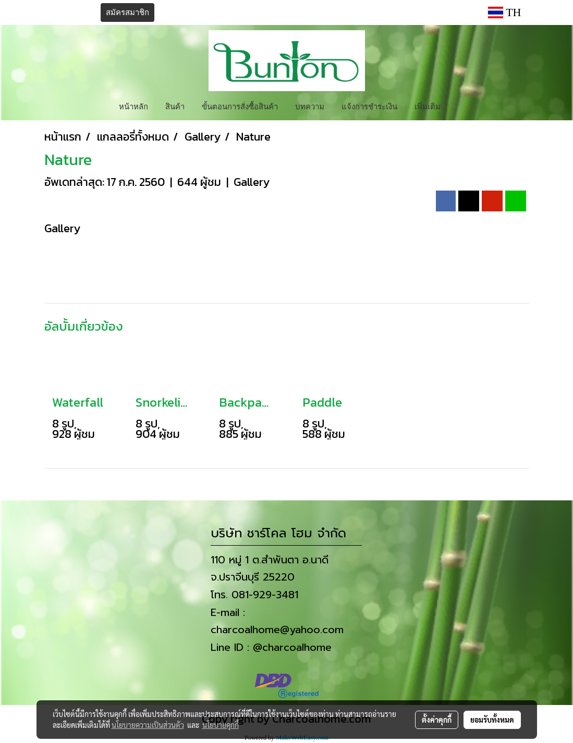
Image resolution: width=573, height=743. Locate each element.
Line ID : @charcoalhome (271, 647)
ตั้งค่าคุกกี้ (437, 719)
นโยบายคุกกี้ (220, 724)
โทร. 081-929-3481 (254, 594)
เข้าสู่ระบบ (72, 12)
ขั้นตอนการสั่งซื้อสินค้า (240, 105)
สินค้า (175, 105)
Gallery (252, 182)
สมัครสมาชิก (127, 12)
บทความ (309, 105)
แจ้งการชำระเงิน (369, 105)
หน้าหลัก (133, 105)
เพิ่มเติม (427, 105)
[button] (458, 106)
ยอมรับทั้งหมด (492, 719)
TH (504, 12)
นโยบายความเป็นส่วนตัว (148, 724)
